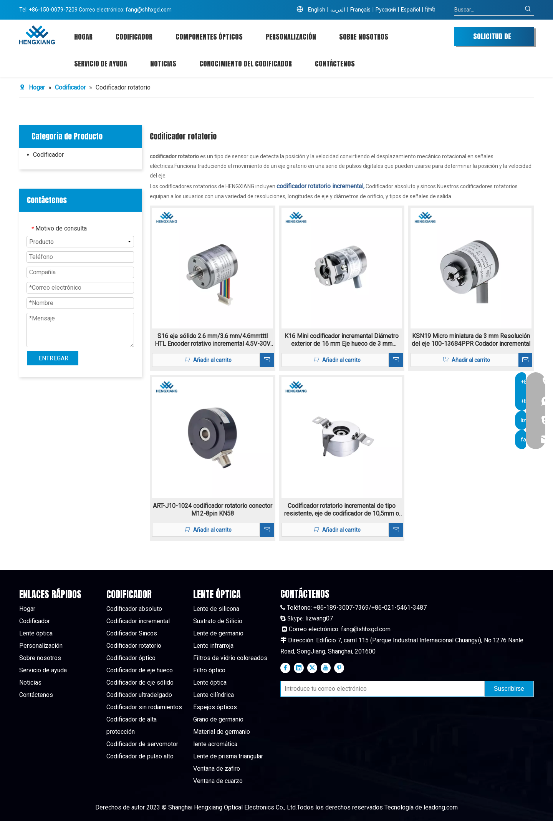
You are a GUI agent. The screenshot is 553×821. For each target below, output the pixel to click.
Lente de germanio (218, 633)
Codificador (48, 154)
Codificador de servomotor (142, 744)
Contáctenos (36, 694)
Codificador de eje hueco (139, 670)
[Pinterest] (339, 667)
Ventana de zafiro (216, 768)
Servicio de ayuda (43, 670)
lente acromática (215, 744)
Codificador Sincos (131, 633)
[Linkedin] (299, 667)
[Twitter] (312, 667)
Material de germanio (221, 731)
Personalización (41, 645)
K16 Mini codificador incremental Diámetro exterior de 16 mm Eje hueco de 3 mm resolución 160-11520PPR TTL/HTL (342, 340)
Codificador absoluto (134, 608)
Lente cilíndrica (213, 694)
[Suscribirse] (509, 689)
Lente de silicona (216, 608)
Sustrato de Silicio (217, 621)
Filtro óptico (209, 670)
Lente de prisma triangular (228, 756)
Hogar (27, 608)
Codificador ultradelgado (139, 694)
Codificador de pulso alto (140, 756)
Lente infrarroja (213, 645)
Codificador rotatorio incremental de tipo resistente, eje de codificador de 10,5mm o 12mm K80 (341, 509)
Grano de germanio (218, 719)
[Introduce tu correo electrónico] (381, 689)
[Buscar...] (488, 9)
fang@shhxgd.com (149, 10)
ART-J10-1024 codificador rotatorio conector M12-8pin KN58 (212, 509)
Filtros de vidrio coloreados (230, 658)
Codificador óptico (131, 658)
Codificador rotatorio (133, 645)
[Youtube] (326, 667)
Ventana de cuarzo (218, 781)
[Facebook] (285, 667)
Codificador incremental (138, 621)
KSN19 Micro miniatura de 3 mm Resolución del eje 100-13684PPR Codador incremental (471, 339)
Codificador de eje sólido (140, 682)
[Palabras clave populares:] (528, 9)
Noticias (30, 682)
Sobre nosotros (40, 658)
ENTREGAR (53, 358)
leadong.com (441, 807)
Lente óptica (36, 633)
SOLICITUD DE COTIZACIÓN (492, 38)
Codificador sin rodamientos (144, 707)
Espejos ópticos (215, 707)
